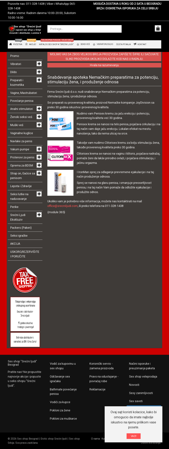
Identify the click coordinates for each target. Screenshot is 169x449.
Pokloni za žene (60, 410)
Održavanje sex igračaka (60, 379)
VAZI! (133, 436)
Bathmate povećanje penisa (63, 392)
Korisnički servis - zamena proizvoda (101, 366)
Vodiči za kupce (60, 402)
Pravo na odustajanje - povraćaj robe (103, 379)
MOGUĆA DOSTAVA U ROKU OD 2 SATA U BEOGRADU (127, 3)
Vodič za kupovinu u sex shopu (63, 366)
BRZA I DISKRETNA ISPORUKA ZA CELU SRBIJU (127, 8)
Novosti (134, 384)
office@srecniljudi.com (62, 206)
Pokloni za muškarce (63, 418)
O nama (95, 438)
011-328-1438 (35, 3)
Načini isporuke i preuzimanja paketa (142, 366)
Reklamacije (97, 389)
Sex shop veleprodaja (143, 376)
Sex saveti (136, 401)
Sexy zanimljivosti (141, 393)
